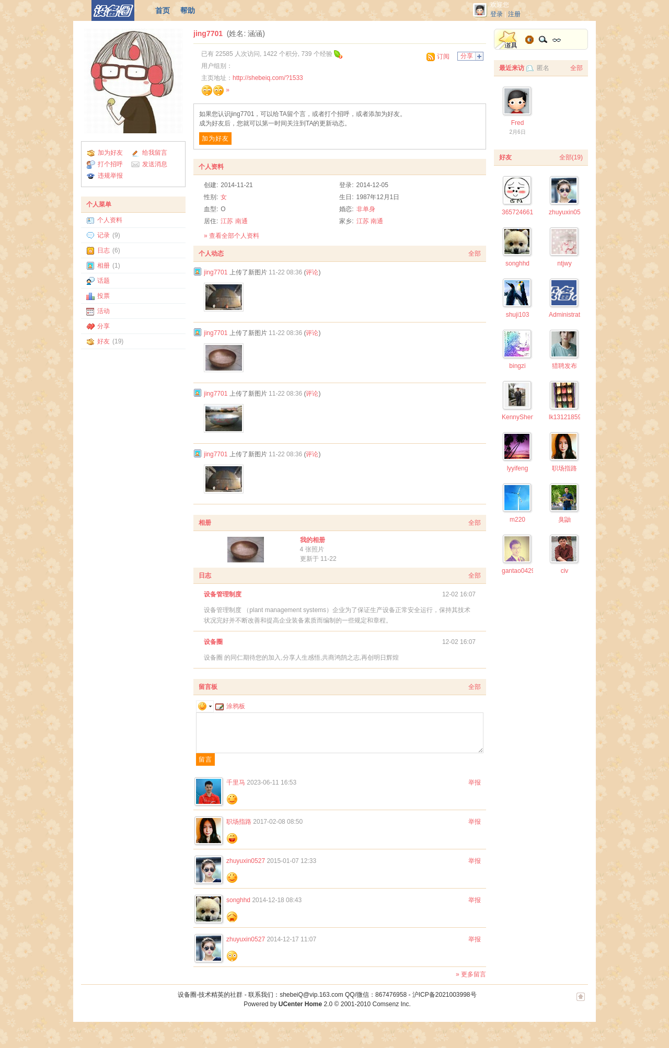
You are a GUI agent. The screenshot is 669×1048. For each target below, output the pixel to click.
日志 (103, 250)
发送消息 (154, 164)
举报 (474, 782)
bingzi (517, 366)
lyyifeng (517, 468)
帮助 (187, 10)
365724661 (517, 212)
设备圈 (213, 642)
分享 (103, 326)
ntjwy (564, 263)
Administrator (567, 314)
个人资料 (109, 220)
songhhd (238, 900)
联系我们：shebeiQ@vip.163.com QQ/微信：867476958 (327, 994)
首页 (162, 10)
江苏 (227, 221)
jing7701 (208, 33)
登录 (496, 14)
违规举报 (110, 175)
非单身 (365, 209)
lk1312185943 (568, 417)
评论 (312, 272)
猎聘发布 (564, 366)
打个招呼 (110, 164)
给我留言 (154, 152)
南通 (241, 221)
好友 (103, 341)
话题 (103, 280)
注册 (514, 14)
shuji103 (517, 314)
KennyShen (518, 417)
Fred (517, 122)
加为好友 (110, 152)
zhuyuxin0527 (245, 861)
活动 (103, 311)
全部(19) (571, 157)
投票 (103, 296)
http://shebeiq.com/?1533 (268, 78)
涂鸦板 (230, 706)
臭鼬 (564, 519)
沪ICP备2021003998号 (444, 994)
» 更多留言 (471, 974)
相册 (103, 265)
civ (565, 570)
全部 (474, 253)
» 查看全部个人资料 (231, 235)
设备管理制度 (222, 594)
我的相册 (312, 540)
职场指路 (238, 821)
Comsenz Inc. (391, 1004)
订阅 (443, 56)
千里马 (235, 782)
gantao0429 (518, 570)
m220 (517, 519)
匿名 (543, 68)
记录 (103, 235)
